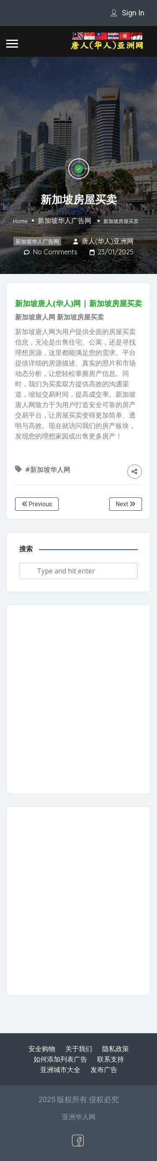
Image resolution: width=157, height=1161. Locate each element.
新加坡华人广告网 (64, 220)
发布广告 (103, 1069)
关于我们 (78, 1048)
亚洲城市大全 (60, 1069)
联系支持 (110, 1059)
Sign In (133, 12)
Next (125, 504)
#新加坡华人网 (48, 469)
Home (20, 221)
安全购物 (41, 1048)
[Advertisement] (78, 699)
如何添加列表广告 (60, 1059)
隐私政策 (115, 1048)
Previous (37, 504)
